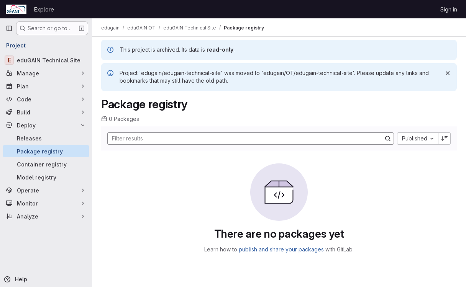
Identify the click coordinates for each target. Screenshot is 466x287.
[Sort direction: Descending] (444, 138)
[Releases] (46, 138)
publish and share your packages (281, 249)
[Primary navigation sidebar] (9, 28)
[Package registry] (46, 151)
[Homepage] (16, 9)
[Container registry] (46, 164)
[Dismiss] (447, 73)
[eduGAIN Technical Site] (46, 60)
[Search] (241, 138)
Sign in (448, 9)
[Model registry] (46, 177)
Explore (44, 9)
